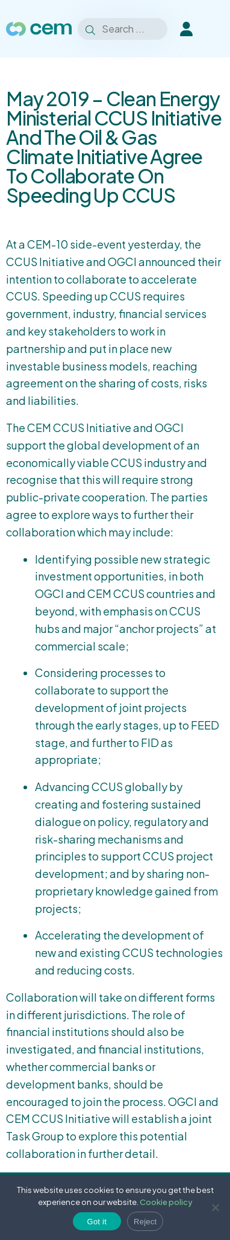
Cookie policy (166, 1202)
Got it (97, 1221)
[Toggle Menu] (218, 29)
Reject (145, 1221)
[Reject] (215, 1207)
